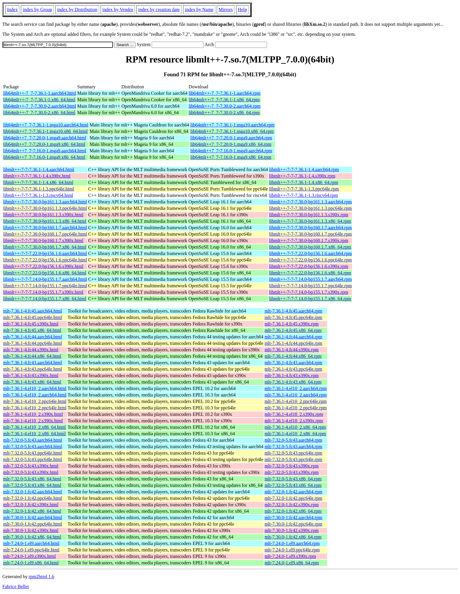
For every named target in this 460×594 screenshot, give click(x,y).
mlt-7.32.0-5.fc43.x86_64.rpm (293, 478)
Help (242, 9)
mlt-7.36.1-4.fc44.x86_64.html (32, 356)
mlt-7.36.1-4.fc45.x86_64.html (32, 330)
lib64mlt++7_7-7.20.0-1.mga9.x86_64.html (44, 144)
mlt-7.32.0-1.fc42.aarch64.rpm (293, 491)
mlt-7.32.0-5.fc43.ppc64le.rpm (293, 452)
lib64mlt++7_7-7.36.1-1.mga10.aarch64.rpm (232, 124)
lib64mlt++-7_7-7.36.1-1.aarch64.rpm (225, 93)
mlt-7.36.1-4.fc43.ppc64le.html (32, 369)
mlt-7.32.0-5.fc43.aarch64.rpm (293, 440)
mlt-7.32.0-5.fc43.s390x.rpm (292, 465)
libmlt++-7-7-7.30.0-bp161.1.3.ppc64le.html (45, 208)
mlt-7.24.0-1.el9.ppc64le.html (31, 549)
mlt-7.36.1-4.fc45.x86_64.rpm (293, 330)
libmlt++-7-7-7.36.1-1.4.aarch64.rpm (304, 169)
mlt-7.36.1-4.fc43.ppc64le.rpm (293, 369)
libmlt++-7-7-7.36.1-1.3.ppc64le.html (38, 188)
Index (12, 9)
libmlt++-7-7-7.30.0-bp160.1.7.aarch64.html (45, 227)
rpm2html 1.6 (41, 576)
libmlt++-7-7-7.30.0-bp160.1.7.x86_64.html (44, 246)
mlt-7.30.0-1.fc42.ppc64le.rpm (293, 524)
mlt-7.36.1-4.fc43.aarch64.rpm (293, 362)
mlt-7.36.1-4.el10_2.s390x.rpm (294, 414)
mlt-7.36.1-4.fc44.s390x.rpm (292, 349)
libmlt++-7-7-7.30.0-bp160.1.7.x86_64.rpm (310, 246)
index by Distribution (77, 9)
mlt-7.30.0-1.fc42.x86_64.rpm (293, 536)
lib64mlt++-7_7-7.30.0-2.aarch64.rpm (225, 106)
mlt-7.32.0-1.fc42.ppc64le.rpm (293, 498)
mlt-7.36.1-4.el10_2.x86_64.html (34, 427)
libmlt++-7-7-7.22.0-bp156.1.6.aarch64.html (45, 253)
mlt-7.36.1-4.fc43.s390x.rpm (292, 375)
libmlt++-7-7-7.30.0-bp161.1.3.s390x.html (43, 214)
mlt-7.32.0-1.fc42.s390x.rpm (292, 504)
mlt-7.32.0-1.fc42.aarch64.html (32, 491)
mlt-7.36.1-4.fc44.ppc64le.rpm (293, 343)
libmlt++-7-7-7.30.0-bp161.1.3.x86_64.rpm (310, 221)
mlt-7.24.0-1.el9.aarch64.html (31, 543)
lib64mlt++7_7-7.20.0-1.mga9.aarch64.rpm (231, 137)
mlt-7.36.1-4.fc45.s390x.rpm (292, 323)
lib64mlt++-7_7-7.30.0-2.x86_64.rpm (224, 112)
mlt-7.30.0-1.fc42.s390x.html (30, 530)
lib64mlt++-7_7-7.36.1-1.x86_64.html (39, 99)
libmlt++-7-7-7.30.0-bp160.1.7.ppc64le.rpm (310, 234)
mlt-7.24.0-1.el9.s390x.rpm (290, 556)
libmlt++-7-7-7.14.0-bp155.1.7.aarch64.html (45, 279)
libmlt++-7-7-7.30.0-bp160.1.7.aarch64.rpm (310, 227)
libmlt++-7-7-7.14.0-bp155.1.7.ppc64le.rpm (310, 285)
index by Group (37, 9)
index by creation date (159, 9)
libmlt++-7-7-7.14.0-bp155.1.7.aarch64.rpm (310, 279)
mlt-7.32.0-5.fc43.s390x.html (30, 465)
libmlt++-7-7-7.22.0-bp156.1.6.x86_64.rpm (310, 272)
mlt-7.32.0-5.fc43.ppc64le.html (32, 452)
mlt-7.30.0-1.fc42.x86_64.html (32, 536)
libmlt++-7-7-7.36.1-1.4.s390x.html (36, 175)
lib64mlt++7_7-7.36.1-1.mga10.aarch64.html (45, 124)
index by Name (199, 9)
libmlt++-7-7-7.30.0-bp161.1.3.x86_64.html (44, 221)
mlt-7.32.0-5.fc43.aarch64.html (32, 440)
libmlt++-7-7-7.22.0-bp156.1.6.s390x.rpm (308, 266)
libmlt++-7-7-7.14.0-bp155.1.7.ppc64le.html (45, 285)
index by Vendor (117, 9)
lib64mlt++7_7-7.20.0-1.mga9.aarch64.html (44, 137)
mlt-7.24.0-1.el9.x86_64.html (31, 562)
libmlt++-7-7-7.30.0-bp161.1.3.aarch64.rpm (310, 201)
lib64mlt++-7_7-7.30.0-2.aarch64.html (39, 106)
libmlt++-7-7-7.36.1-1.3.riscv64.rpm (303, 195)
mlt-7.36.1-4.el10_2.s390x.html (33, 414)
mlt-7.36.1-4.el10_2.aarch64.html (35, 388)
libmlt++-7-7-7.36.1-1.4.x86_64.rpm (303, 182)
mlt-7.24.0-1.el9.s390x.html (29, 556)
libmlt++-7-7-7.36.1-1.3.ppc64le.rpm (304, 188)
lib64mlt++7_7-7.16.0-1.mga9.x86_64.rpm (230, 157)
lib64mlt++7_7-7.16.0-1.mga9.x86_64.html (44, 157)
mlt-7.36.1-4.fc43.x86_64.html (32, 381)
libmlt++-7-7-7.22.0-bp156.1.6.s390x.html (43, 266)
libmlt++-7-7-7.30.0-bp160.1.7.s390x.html (43, 240)
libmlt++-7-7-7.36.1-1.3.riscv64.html (38, 195)
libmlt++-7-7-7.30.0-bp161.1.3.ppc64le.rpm (310, 208)
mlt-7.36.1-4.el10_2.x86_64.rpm (295, 427)
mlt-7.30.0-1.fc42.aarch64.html (32, 517)
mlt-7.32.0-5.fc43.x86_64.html (32, 478)
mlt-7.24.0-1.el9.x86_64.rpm (292, 562)
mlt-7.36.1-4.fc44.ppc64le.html (32, 343)
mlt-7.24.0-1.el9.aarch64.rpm (292, 543)
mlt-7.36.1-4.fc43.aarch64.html (32, 362)
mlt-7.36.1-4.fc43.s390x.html (30, 375)
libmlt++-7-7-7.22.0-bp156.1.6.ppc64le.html (45, 259)
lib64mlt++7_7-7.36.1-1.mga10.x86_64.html (45, 131)
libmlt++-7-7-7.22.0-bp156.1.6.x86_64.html (44, 272)
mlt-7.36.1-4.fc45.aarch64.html (32, 310)
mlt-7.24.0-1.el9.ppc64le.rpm (292, 549)
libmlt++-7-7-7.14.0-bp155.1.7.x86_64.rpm (310, 298)
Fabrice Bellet (15, 586)
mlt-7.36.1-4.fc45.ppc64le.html (32, 317)
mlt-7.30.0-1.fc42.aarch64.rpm (293, 517)
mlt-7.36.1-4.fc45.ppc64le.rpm (293, 317)
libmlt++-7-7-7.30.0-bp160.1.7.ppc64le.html (45, 234)
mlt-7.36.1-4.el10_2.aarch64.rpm (296, 388)
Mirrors (226, 9)
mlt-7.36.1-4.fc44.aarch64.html (32, 336)
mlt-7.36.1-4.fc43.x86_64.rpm (293, 381)
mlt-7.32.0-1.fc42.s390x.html (30, 504)
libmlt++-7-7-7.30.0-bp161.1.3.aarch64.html (45, 201)
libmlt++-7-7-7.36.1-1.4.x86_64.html (38, 182)
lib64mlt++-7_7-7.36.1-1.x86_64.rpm (224, 99)
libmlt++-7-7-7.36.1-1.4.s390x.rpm (302, 175)
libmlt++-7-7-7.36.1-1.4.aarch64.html (38, 169)
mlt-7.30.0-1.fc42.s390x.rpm (292, 530)
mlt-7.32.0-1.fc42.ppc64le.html (32, 498)
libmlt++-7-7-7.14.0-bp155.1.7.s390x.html (43, 292)
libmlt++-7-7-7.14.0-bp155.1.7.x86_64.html (44, 298)
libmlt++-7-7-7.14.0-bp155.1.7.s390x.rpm (308, 292)
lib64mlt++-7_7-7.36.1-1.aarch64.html (39, 93)
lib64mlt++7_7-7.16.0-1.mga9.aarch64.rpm (231, 150)
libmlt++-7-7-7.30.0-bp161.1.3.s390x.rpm (308, 214)
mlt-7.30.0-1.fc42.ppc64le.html (32, 524)
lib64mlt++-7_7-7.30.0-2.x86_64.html (39, 112)
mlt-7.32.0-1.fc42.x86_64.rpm (293, 511)
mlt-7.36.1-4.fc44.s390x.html (30, 349)
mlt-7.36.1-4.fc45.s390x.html (30, 323)
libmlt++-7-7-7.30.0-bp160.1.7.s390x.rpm (308, 240)
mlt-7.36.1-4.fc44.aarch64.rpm (293, 336)
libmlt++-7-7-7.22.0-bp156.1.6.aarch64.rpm (310, 253)
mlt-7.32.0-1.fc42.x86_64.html (32, 511)
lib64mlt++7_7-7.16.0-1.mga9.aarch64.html (44, 150)
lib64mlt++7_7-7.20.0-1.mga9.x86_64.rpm (230, 144)
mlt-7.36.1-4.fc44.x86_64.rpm (293, 356)
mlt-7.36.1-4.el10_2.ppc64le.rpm (296, 401)
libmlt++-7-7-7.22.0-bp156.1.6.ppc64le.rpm (310, 259)
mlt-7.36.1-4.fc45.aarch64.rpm (293, 310)
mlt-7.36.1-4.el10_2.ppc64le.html (35, 401)
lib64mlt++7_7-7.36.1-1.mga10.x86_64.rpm (232, 131)
